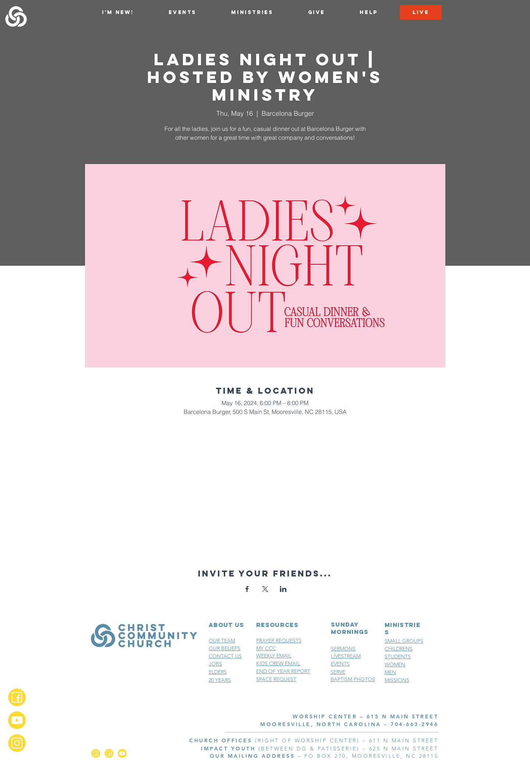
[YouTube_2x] (16, 720)
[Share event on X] (265, 589)
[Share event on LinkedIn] (283, 589)
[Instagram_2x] (16, 743)
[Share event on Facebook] (247, 589)
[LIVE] (421, 12)
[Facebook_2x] (16, 697)
